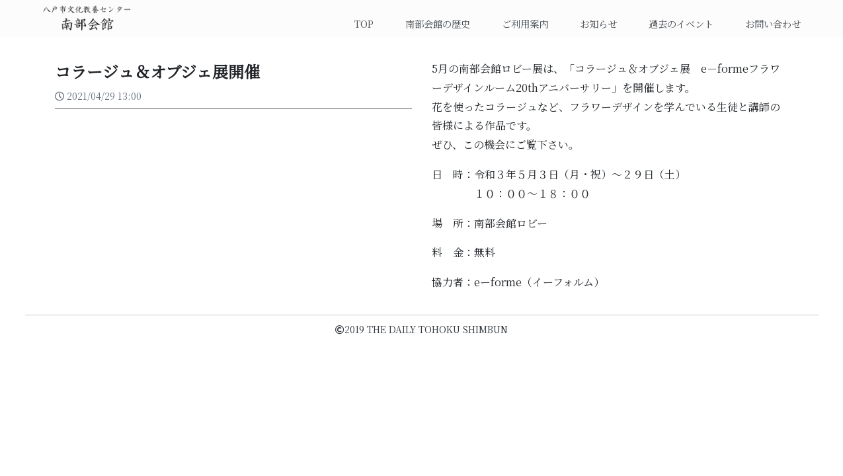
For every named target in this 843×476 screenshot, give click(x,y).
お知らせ (598, 23)
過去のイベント (681, 23)
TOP (369, 23)
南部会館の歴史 (437, 23)
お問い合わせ (773, 23)
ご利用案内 (525, 23)
